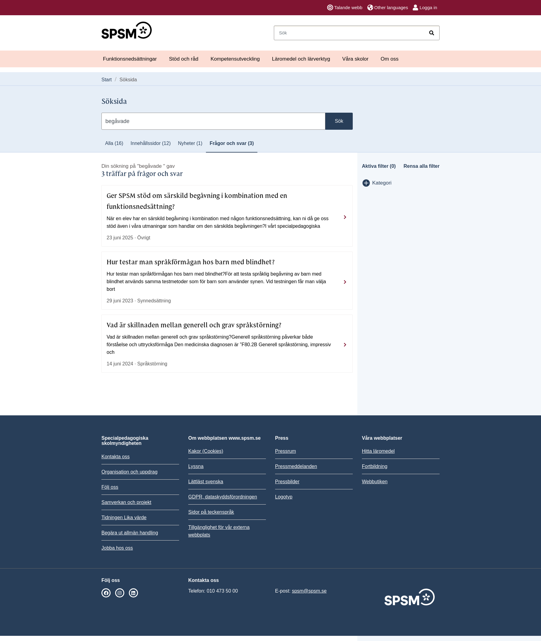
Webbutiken (374, 481)
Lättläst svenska (205, 481)
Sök (339, 121)
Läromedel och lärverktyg (301, 59)
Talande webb (344, 8)
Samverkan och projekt (126, 502)
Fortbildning (374, 466)
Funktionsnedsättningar (130, 59)
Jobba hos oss (117, 548)
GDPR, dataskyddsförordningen (222, 496)
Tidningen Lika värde (124, 517)
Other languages (387, 8)
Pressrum (285, 451)
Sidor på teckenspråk (211, 512)
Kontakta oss (115, 456)
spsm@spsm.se (309, 590)
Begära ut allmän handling (129, 532)
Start (106, 79)
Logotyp (283, 496)
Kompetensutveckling (235, 59)
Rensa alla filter (422, 166)
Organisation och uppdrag (129, 471)
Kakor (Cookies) (205, 451)
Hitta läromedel (378, 451)
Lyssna (195, 466)
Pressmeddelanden (296, 466)
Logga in (425, 8)
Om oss (390, 59)
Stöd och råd (183, 59)
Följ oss (109, 487)
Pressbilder (287, 481)
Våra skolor (355, 59)
